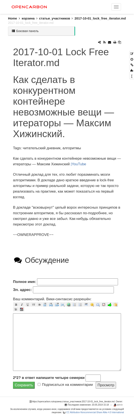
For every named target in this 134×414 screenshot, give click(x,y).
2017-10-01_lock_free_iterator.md (100, 18)
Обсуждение (41, 260)
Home (15, 18)
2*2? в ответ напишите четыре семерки (49, 378)
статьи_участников (54, 18)
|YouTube (78, 164)
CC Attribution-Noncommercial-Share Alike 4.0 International (95, 412)
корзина (28, 18)
